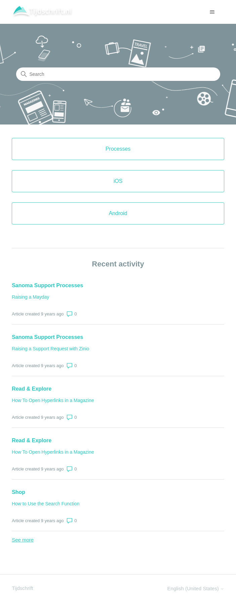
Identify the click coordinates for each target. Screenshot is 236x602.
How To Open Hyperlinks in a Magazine (53, 400)
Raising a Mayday (30, 297)
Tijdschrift (22, 588)
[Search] (118, 74)
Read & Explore (31, 389)
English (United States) (195, 588)
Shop (18, 492)
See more (23, 540)
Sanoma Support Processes (47, 285)
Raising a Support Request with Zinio (50, 348)
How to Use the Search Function (46, 503)
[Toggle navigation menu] (212, 12)
